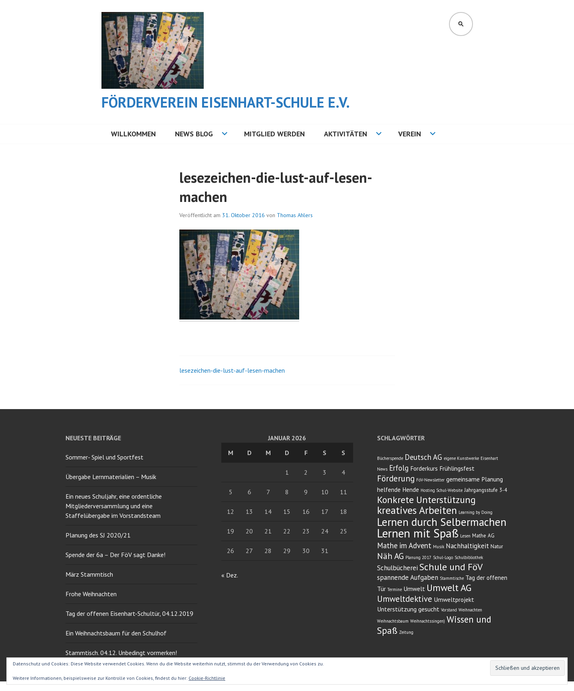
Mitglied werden (274, 133)
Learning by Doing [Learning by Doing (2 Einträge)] (476, 512)
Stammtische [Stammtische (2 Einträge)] (452, 578)
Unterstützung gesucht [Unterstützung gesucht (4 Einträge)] (408, 609)
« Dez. (229, 575)
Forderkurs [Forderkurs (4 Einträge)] (424, 468)
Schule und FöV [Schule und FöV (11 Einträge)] (451, 567)
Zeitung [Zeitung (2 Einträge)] (406, 632)
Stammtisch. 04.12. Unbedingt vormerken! (121, 653)
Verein (409, 133)
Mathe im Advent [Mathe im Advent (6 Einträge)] (404, 545)
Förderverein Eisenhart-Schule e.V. (225, 102)
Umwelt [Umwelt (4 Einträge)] (414, 589)
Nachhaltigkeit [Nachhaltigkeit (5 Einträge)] (467, 545)
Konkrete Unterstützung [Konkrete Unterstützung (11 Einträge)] (426, 499)
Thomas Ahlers (295, 215)
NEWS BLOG (194, 133)
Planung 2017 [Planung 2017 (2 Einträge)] (418, 557)
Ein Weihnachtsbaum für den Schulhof (116, 633)
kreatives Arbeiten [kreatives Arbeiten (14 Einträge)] (417, 510)
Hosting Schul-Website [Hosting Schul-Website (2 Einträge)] (442, 490)
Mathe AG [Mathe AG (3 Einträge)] (483, 535)
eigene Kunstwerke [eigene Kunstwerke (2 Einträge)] (461, 458)
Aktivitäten (345, 133)
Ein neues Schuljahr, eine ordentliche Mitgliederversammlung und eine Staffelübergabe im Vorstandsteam (114, 505)
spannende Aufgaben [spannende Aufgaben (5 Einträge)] (407, 577)
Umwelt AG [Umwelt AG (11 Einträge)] (449, 587)
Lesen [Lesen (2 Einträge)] (465, 536)
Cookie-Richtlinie (207, 678)
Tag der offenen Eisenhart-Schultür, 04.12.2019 (129, 613)
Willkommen (133, 133)
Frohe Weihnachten (91, 594)
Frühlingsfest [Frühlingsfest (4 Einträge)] (457, 468)
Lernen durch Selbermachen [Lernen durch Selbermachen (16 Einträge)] (441, 522)
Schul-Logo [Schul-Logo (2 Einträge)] (443, 557)
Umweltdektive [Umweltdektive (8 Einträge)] (404, 598)
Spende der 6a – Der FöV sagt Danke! (115, 555)
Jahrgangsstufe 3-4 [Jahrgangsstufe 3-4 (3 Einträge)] (485, 489)
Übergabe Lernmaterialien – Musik (111, 477)
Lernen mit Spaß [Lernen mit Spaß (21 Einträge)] (418, 533)
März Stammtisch (89, 574)
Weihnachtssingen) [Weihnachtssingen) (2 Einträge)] (427, 621)
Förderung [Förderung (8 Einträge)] (396, 478)
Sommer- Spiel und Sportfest (104, 457)
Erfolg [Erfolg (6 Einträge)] (399, 468)
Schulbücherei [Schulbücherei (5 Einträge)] (397, 567)
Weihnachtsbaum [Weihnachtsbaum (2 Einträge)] (393, 621)
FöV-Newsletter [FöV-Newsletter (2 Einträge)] (430, 480)
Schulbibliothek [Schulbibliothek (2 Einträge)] (469, 557)
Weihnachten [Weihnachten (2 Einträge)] (470, 610)
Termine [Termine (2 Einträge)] (394, 589)
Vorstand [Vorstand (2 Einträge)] (449, 610)
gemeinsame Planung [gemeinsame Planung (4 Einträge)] (474, 479)
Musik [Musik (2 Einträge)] (438, 546)
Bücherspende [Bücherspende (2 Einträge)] (390, 458)
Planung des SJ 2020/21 (98, 535)
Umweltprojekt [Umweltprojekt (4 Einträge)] (454, 599)
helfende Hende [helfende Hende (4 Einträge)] (398, 489)
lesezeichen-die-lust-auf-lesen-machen (232, 370)
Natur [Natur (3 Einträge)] (497, 546)
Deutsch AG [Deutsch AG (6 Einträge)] (423, 457)
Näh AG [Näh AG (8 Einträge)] (390, 556)
